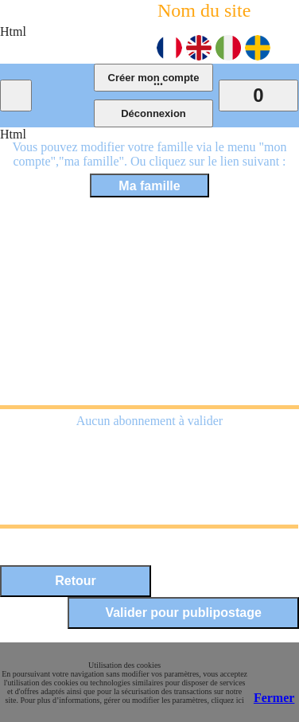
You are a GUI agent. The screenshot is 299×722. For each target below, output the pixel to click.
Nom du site (203, 10)
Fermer (274, 697)
